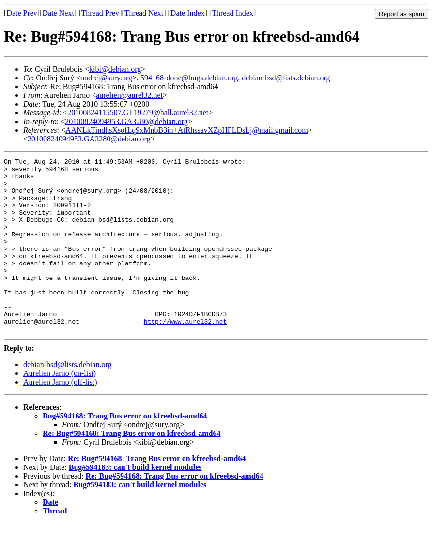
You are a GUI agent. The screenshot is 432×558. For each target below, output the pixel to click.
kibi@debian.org (115, 69)
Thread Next (143, 13)
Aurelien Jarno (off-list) (60, 417)
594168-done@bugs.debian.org (189, 78)
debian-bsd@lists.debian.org (286, 78)
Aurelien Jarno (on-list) (59, 408)
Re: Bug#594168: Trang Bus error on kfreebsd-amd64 (131, 468)
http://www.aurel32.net (185, 354)
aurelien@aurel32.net (129, 95)
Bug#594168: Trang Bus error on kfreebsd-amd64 (125, 451)
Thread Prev (100, 13)
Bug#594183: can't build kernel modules (135, 502)
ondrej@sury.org (106, 78)
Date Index (187, 13)
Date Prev (21, 13)
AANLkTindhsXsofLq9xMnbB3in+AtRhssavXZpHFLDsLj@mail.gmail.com (186, 130)
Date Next (58, 13)
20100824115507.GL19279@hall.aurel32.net (137, 112)
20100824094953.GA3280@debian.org (126, 121)
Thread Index (232, 13)
